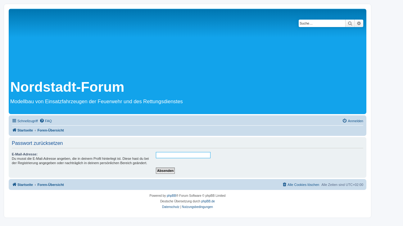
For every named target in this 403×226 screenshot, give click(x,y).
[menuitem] (45, 121)
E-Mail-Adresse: (25, 154)
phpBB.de (208, 201)
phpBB (171, 195)
